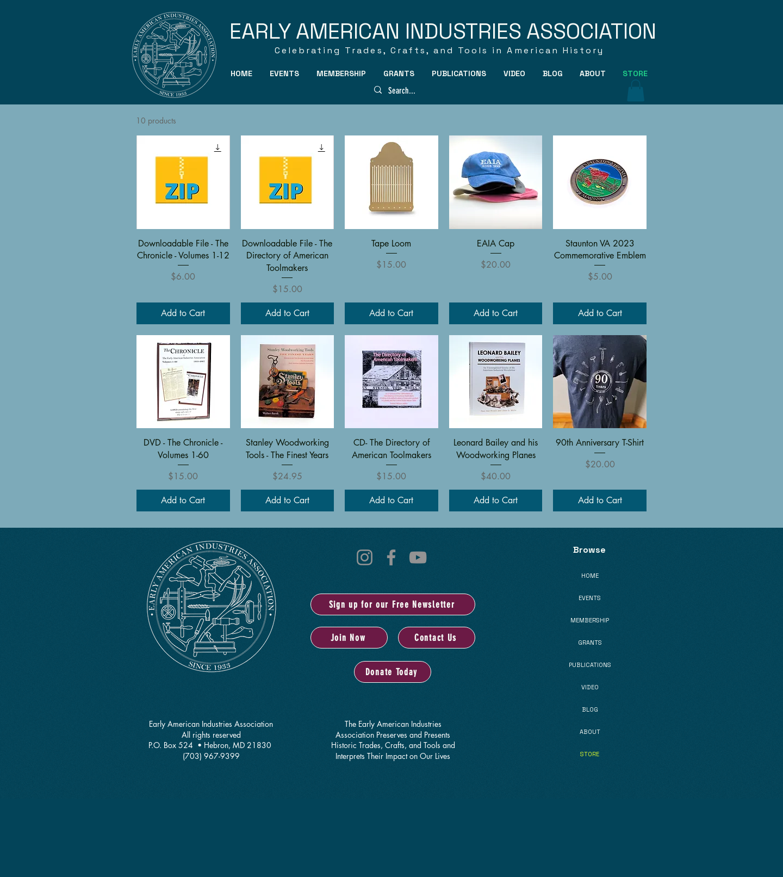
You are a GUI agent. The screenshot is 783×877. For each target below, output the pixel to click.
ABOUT (590, 732)
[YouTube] (417, 557)
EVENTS (590, 598)
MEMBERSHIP (589, 620)
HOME (590, 575)
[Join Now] (349, 638)
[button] (285, 73)
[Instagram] (364, 557)
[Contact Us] (436, 638)
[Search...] (409, 91)
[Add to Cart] (183, 313)
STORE (589, 754)
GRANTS (590, 642)
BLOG (590, 709)
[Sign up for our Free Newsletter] (392, 604)
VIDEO (590, 687)
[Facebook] (391, 557)
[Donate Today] (392, 672)
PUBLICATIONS (590, 665)
